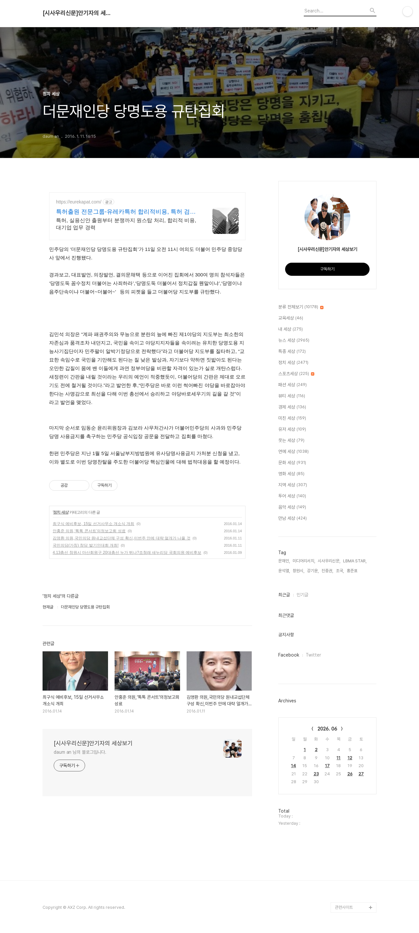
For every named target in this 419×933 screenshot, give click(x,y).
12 (350, 757)
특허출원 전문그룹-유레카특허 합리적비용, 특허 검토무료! (126, 212)
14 (293, 765)
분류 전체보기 (300, 307)
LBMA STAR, (355, 560)
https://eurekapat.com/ (78, 201)
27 (361, 773)
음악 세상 (292, 507)
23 (316, 773)
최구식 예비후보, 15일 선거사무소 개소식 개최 (93, 523)
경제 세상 (292, 407)
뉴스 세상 (293, 340)
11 (338, 757)
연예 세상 (293, 452)
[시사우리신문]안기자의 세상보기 (79, 13)
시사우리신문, (329, 560)
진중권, (327, 570)
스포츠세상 (296, 374)
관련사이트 (344, 907)
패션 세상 (292, 385)
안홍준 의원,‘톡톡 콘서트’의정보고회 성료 (89, 531)
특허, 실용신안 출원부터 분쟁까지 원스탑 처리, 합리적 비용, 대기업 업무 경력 (126, 224)
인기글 (302, 594)
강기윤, (313, 570)
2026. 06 (327, 729)
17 (327, 765)
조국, (340, 570)
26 (350, 773)
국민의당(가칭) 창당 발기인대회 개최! (85, 545)
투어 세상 (292, 496)
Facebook (288, 655)
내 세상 (290, 329)
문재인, (284, 560)
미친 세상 (292, 418)
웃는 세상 (291, 440)
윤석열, (284, 570)
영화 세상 (291, 474)
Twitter (313, 655)
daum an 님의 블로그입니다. (80, 752)
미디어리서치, (304, 560)
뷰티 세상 (291, 396)
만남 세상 (292, 518)
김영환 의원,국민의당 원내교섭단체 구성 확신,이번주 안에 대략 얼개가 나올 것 (122, 538)
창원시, (298, 570)
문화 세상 (292, 463)
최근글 (284, 594)
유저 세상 (292, 429)
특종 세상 (292, 351)
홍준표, (352, 570)
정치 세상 (60, 512)
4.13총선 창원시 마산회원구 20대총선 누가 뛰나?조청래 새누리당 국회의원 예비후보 (127, 552)
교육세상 (290, 318)
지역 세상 (292, 485)
